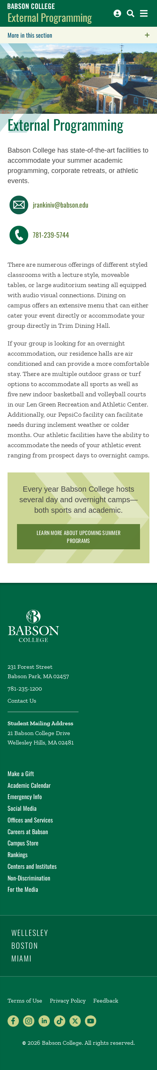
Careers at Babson (28, 831)
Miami (21, 958)
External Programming (50, 17)
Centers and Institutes (32, 866)
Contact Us (22, 700)
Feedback (105, 1000)
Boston (24, 945)
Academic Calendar (29, 785)
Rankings (18, 854)
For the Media (23, 889)
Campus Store (23, 842)
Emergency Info (25, 796)
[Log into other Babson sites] (117, 13)
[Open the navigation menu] (143, 13)
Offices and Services (30, 819)
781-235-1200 (25, 688)
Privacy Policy (68, 1000)
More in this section (77, 35)
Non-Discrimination (29, 877)
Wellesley (29, 932)
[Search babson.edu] (130, 13)
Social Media (22, 808)
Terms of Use (25, 1000)
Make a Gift (21, 773)
